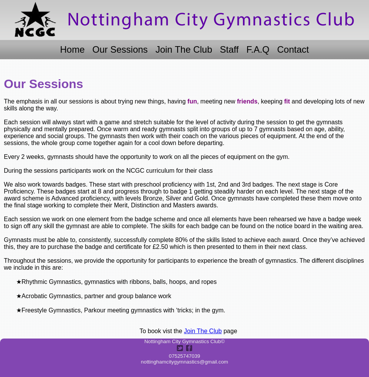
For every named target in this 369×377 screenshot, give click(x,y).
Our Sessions (120, 49)
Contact (293, 49)
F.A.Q (257, 49)
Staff (229, 49)
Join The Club (183, 49)
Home (72, 49)
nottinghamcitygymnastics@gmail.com (184, 362)
